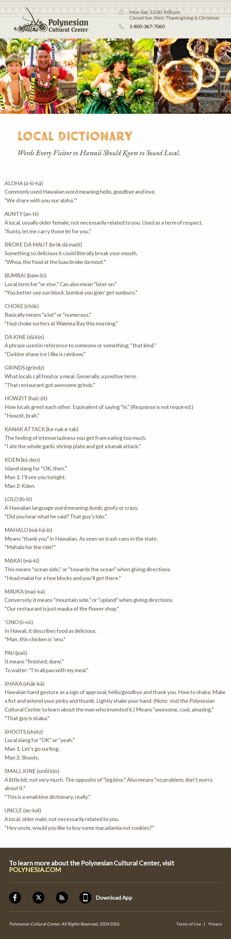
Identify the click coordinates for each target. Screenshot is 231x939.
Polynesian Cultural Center (44, 19)
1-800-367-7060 (147, 26)
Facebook (20, 898)
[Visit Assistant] (207, 925)
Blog (67, 898)
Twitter (44, 898)
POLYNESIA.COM (35, 869)
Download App (114, 897)
